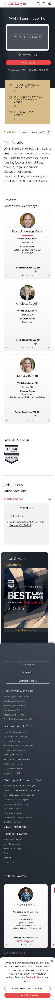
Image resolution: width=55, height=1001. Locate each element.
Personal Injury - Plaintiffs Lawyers (20, 785)
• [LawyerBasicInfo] (23, 275)
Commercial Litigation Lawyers (18, 817)
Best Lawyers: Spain (13, 710)
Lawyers (24, 132)
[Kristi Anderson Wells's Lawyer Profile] (27, 224)
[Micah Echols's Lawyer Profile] (26, 898)
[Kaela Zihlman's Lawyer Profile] (27, 369)
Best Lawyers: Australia (14, 705)
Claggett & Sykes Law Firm (25, 911)
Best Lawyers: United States (16, 696)
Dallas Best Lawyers (13, 755)
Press (6, 853)
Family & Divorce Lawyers (16, 799)
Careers (7, 858)
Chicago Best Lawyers (14, 741)
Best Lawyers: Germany (15, 715)
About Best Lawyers (13, 839)
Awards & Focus (40, 132)
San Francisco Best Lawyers (17, 759)
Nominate (27, 672)
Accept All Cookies (27, 995)
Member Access (27, 680)
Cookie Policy (33, 977)
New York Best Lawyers (15, 732)
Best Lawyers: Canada (14, 701)
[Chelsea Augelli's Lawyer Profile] (27, 296)
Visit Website (28, 62)
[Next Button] (48, 244)
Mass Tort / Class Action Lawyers (19, 795)
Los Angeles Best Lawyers (16, 736)
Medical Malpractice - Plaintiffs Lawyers (22, 790)
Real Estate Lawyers (13, 822)
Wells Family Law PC (27, 238)
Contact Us (9, 862)
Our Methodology (12, 844)
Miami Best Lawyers (13, 768)
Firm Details (10, 132)
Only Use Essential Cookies (27, 988)
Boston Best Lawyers (13, 764)
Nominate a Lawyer (13, 848)
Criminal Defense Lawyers (16, 804)
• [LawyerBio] (27, 275)
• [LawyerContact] (32, 275)
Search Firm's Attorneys (22, 206)
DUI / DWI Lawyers (13, 808)
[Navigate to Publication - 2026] (26, 600)
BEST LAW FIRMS (24, 112)
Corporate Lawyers (13, 813)
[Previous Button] (6, 244)
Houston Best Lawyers (14, 750)
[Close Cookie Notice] (51, 960)
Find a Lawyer (27, 664)
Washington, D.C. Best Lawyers (18, 745)
